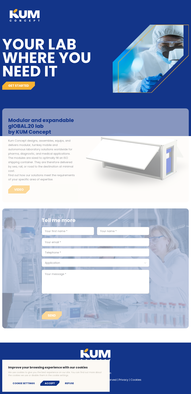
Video (19, 191)
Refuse (69, 383)
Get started (18, 85)
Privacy (123, 380)
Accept (50, 383)
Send (52, 317)
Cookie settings (24, 383)
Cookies (136, 380)
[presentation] (64, 304)
